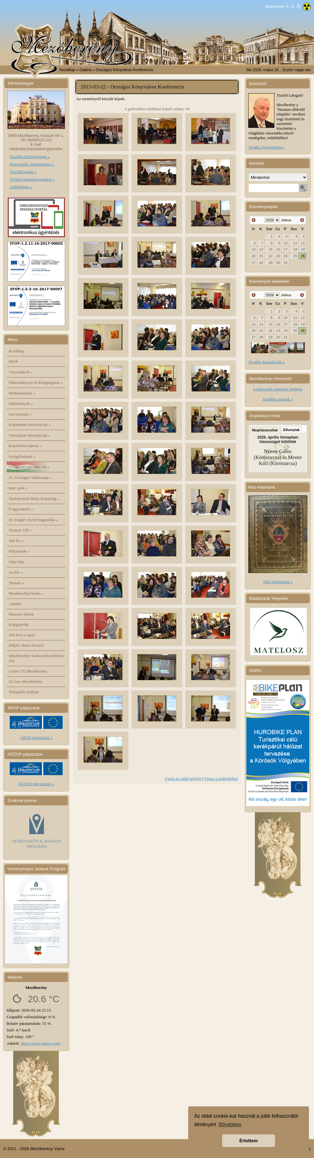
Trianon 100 (20, 530)
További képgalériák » (266, 362)
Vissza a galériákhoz (221, 778)
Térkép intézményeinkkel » (32, 179)
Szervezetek (20, 414)
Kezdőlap (67, 70)
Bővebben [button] (230, 1124)
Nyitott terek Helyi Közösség (34, 498)
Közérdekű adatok (25, 445)
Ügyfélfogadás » (23, 171)
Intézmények (21, 403)
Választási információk (29, 466)
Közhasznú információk (30, 424)
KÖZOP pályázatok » (36, 783)
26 (303, 256)
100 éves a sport (22, 635)
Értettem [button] (248, 1140)
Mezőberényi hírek (26, 593)
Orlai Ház (17, 561)
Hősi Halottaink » (277, 581)
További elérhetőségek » (30, 156)
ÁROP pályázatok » (36, 737)
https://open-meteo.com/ (41, 1043)
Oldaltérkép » (21, 186)
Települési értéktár (24, 692)
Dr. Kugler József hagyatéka (33, 519)
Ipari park (18, 487)
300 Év (16, 540)
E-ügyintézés (21, 509)
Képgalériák (19, 624)
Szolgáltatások (22, 456)
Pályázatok (19, 551)
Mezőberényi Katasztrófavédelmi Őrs (36, 658)
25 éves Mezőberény (26, 681)
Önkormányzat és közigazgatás (36, 382)
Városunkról (20, 372)
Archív (16, 572)
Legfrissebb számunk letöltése (277, 389)
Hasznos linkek (21, 614)
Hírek (13, 361)
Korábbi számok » (278, 399)
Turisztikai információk (29, 435)
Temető (16, 583)
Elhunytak (291, 430)
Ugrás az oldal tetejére (183, 778)
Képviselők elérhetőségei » (32, 164)
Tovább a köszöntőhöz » (266, 147)
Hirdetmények (22, 393)
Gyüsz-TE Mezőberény (28, 671)
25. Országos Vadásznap (30, 477)
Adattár (15, 603)
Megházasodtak (265, 430)
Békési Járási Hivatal (26, 645)
